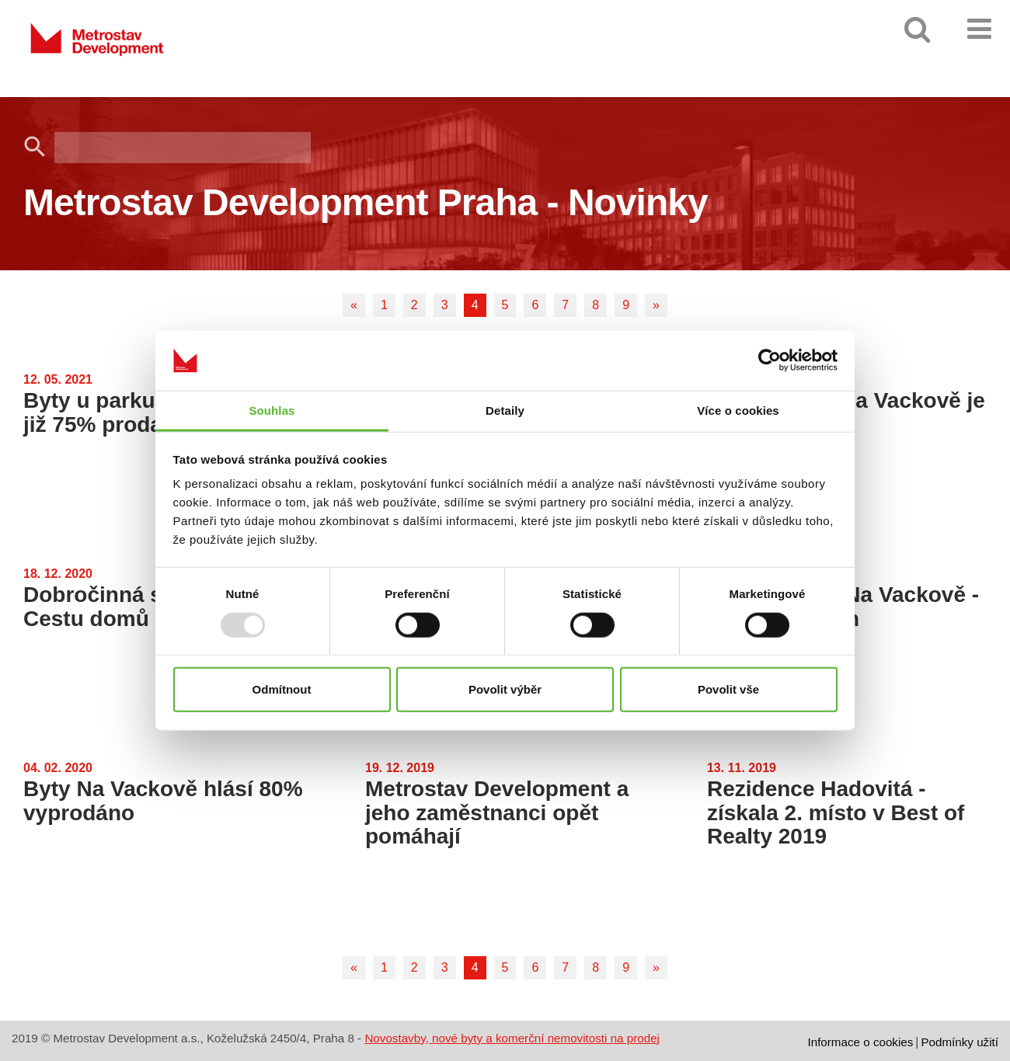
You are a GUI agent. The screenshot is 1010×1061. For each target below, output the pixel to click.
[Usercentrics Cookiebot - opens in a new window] (770, 360)
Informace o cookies (860, 1042)
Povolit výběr (505, 689)
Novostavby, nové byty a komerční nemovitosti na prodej (512, 1038)
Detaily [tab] (505, 410)
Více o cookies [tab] (738, 410)
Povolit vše (728, 689)
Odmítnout (282, 689)
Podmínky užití (959, 1042)
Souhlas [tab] (271, 410)
